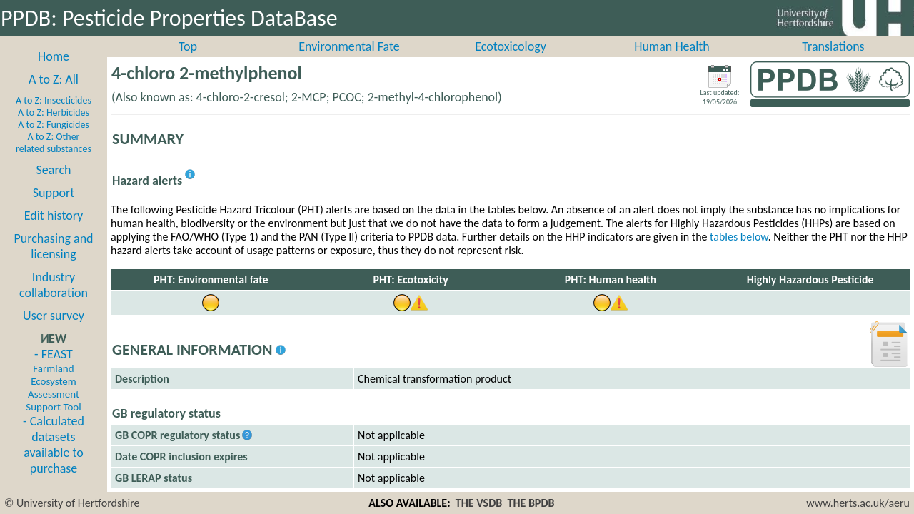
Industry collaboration (53, 300)
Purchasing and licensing (53, 262)
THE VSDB (479, 503)
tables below (739, 252)
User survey (53, 331)
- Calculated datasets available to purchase (53, 460)
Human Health (672, 62)
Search (53, 185)
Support (53, 208)
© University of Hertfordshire (72, 503)
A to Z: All (54, 95)
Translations (833, 62)
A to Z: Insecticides (53, 116)
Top (188, 62)
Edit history (54, 231)
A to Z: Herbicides (53, 128)
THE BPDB (530, 503)
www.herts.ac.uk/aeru (858, 503)
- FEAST (53, 395)
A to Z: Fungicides (53, 140)
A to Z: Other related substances (53, 158)
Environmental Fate (348, 62)
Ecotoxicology (510, 62)
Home (53, 72)
